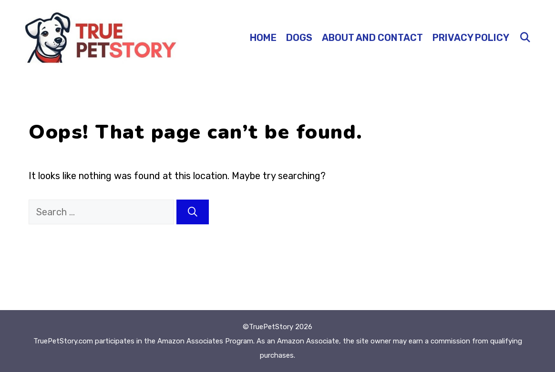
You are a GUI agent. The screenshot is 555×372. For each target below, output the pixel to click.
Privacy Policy (470, 37)
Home (263, 37)
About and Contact (372, 37)
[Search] (192, 212)
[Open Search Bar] (525, 37)
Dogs (299, 37)
